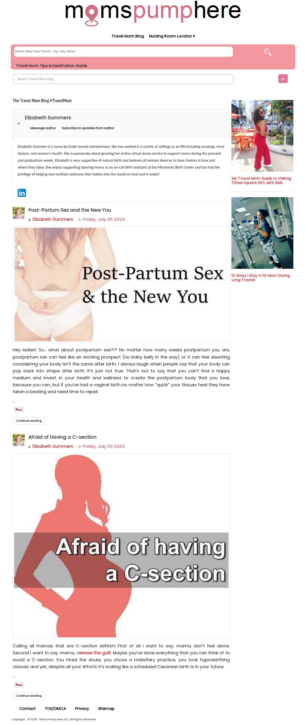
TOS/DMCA (55, 708)
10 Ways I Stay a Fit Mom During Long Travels (260, 278)
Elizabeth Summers (48, 117)
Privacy (82, 708)
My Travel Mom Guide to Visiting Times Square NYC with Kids (261, 180)
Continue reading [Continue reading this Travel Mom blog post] (29, 421)
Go (283, 79)
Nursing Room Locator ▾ (172, 36)
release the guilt (94, 653)
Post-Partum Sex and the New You (69, 210)
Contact (27, 708)
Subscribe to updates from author (88, 128)
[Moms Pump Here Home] (153, 13)
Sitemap (106, 708)
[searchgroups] (123, 52)
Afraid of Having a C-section (62, 437)
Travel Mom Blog (127, 36)
